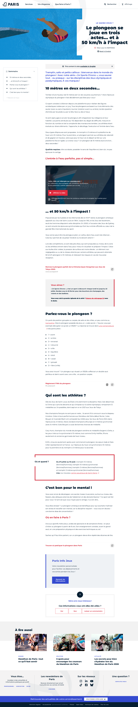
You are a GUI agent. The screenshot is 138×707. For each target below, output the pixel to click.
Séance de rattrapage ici (95, 298)
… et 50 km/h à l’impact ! (19, 81)
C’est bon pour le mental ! (19, 92)
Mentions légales (35, 704)
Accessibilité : (55, 704)
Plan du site (105, 704)
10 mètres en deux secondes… (21, 77)
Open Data (79, 704)
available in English (88, 66)
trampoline (49, 323)
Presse (72, 704)
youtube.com (75, 181)
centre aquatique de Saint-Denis (84, 473)
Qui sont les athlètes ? (18, 88)
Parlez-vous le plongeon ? (19, 85)
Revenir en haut (13, 98)
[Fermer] (112, 66)
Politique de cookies (92, 704)
